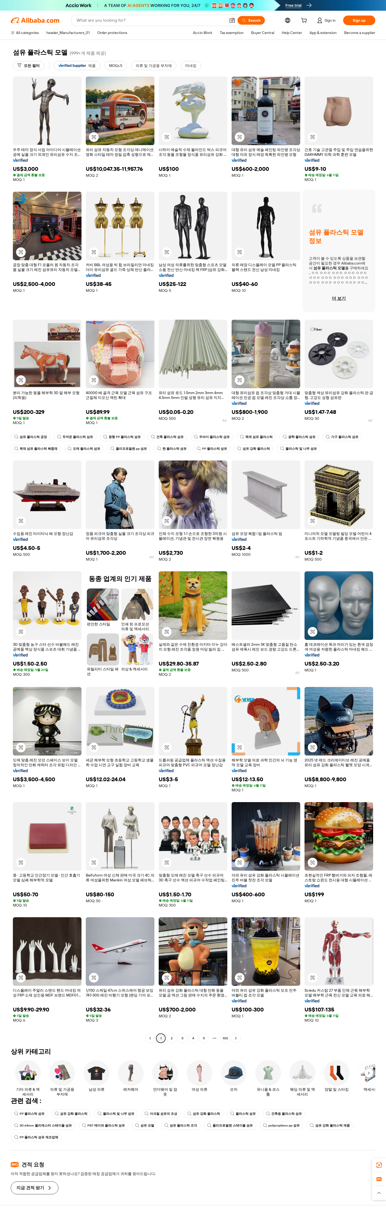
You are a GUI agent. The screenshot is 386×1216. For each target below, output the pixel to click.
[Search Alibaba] (151, 20)
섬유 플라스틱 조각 (180, 1125)
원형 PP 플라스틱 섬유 (122, 437)
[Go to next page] (236, 1038)
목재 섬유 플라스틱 (256, 437)
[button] (232, 20)
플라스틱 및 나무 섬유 (298, 449)
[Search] (251, 20)
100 (225, 1038)
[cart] (305, 21)
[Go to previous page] (150, 1038)
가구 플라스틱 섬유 (342, 437)
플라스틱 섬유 (243, 1114)
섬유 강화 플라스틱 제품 (330, 1125)
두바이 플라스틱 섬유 (212, 437)
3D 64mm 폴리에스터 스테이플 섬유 (43, 1125)
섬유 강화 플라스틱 (253, 449)
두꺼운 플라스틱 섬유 (75, 437)
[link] (379, 1165)
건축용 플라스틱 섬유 (284, 1114)
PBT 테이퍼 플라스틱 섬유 (103, 1125)
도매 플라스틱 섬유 (84, 449)
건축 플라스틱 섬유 (167, 437)
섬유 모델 (144, 1125)
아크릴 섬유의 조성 (160, 1114)
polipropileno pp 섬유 (281, 1125)
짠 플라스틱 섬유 (172, 449)
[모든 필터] (28, 65)
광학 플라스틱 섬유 (299, 437)
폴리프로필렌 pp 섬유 (128, 449)
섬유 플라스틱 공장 (30, 437)
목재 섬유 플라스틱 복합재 (35, 449)
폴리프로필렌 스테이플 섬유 (230, 1125)
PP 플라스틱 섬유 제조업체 (36, 1137)
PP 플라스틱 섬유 (212, 449)
